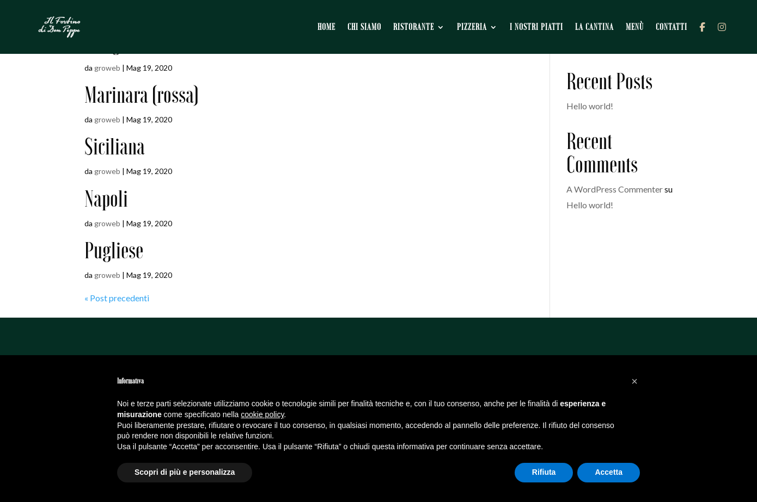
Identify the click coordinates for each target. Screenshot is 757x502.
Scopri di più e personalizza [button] (185, 472)
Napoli (106, 198)
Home (326, 27)
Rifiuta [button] (544, 472)
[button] (634, 381)
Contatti (671, 27)
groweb (107, 67)
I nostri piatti (536, 27)
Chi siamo (364, 27)
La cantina (594, 27)
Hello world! (589, 106)
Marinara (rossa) (141, 95)
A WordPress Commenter (614, 189)
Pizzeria (472, 27)
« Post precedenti (116, 298)
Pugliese (113, 250)
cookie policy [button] (262, 414)
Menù (635, 27)
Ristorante (413, 27)
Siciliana (114, 146)
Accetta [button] (608, 472)
